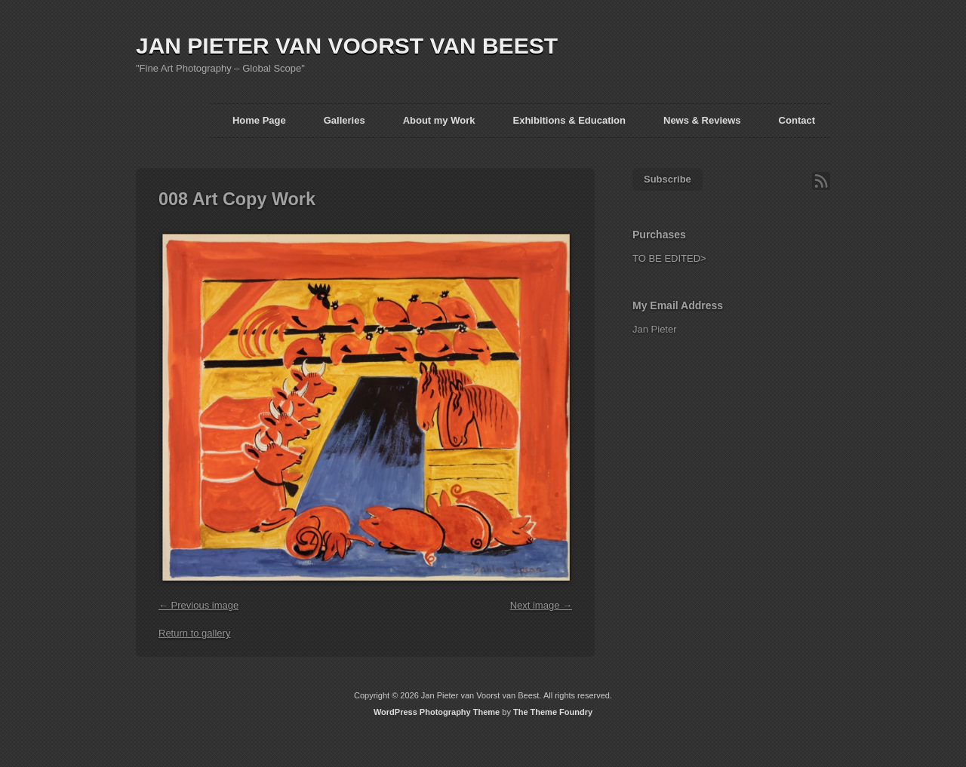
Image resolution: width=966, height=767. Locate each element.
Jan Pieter (654, 329)
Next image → (541, 605)
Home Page (259, 120)
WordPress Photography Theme (437, 711)
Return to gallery (194, 633)
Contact (797, 120)
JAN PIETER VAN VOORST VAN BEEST (347, 45)
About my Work (439, 120)
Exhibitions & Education (569, 120)
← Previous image (198, 605)
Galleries (344, 120)
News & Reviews (702, 120)
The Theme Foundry (552, 711)
